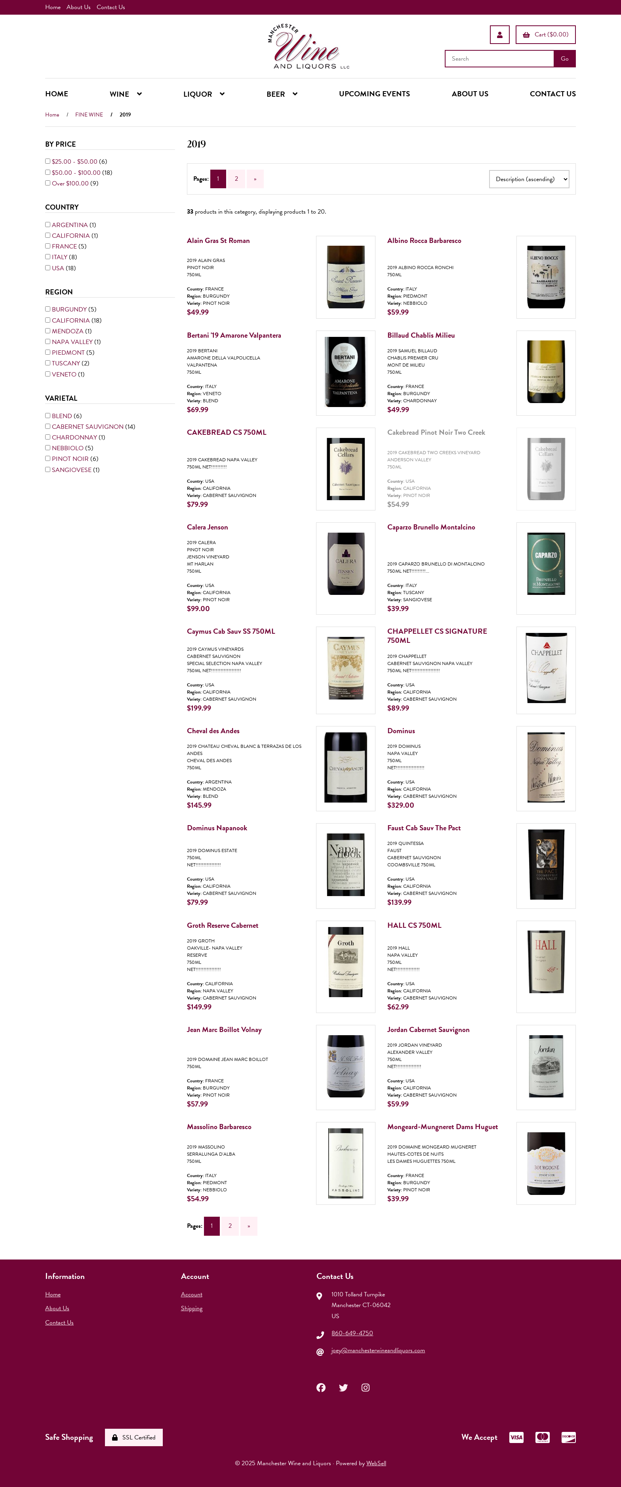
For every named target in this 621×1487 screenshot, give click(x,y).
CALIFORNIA (71, 236)
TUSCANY (67, 363)
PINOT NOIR (71, 459)
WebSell (376, 1463)
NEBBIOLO (68, 448)
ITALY (60, 257)
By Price (61, 144)
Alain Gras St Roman (218, 240)
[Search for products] (500, 58)
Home (53, 7)
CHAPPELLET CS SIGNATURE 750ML (437, 635)
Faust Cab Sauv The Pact (424, 827)
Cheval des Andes (213, 730)
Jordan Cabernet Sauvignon (428, 1029)
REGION (59, 292)
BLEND (63, 415)
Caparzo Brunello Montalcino (431, 527)
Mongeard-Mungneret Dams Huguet (442, 1126)
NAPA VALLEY (73, 342)
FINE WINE (89, 115)
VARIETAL (62, 398)
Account (191, 1294)
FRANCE (65, 246)
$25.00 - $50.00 (75, 161)
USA (59, 268)
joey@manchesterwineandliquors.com (378, 1350)
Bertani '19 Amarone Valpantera (234, 335)
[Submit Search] (565, 58)
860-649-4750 (352, 1333)
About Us (79, 7)
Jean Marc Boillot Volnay (224, 1029)
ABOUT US (470, 93)
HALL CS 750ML (414, 925)
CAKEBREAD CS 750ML (227, 432)
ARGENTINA (71, 225)
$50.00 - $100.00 (77, 173)
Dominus (401, 730)
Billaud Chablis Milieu (421, 335)
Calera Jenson (207, 527)
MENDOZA (68, 331)
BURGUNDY (70, 309)
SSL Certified (134, 1437)
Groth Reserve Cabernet (223, 925)
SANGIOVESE (72, 469)
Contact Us (111, 7)
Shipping (191, 1308)
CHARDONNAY (75, 437)
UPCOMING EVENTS (374, 93)
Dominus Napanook (217, 827)
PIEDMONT (69, 352)
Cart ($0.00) (546, 34)
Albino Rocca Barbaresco (424, 240)
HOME (56, 93)
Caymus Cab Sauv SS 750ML (231, 631)
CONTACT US (553, 93)
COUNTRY (62, 207)
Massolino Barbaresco (219, 1126)
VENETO (65, 374)
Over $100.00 (71, 183)
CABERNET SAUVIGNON (88, 427)
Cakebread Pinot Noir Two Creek (436, 432)
